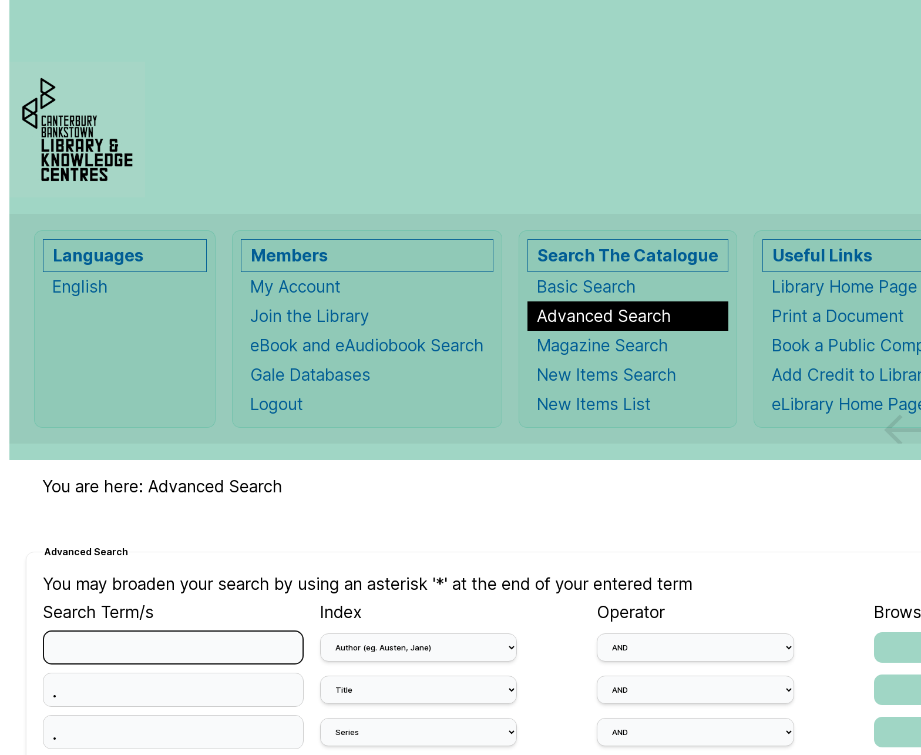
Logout (276, 404)
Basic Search (586, 287)
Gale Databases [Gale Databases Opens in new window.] (310, 375)
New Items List (594, 404)
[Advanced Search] (627, 316)
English (80, 287)
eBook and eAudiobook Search (367, 345)
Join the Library (309, 316)
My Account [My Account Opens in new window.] (295, 287)
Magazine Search (602, 345)
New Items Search (607, 375)
